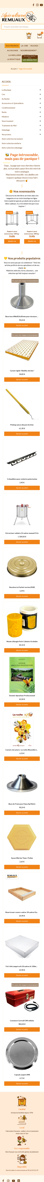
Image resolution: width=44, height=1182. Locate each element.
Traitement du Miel (9, 125)
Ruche (4, 112)
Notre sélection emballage (12, 148)
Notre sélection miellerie (11, 143)
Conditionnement (8, 108)
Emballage (6, 130)
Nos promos (6, 134)
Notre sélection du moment (12, 139)
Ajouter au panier (12, 242)
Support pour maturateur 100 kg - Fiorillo (12, 233)
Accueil (6, 82)
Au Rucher (6, 99)
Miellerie (5, 117)
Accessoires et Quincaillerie (12, 103)
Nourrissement (7, 121)
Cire (3, 94)
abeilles (31, 174)
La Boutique (6, 90)
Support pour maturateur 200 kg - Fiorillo (32, 233)
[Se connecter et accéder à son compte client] (29, 36)
